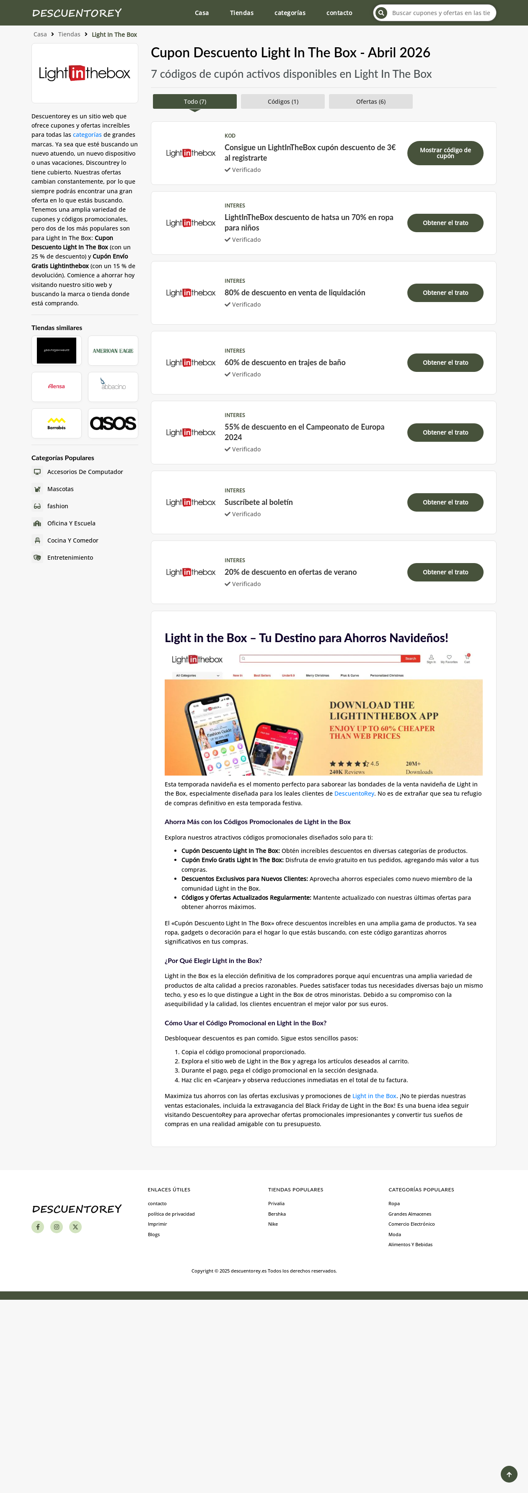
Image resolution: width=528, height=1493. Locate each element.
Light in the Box (374, 1096)
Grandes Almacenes (409, 1214)
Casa (202, 13)
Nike (273, 1224)
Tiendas (242, 13)
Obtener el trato (445, 223)
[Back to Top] (509, 1474)
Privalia (276, 1203)
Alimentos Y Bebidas (410, 1244)
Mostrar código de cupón (445, 153)
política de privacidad (171, 1214)
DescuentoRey (354, 793)
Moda (394, 1234)
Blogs (154, 1234)
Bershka (277, 1214)
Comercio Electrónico (411, 1224)
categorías (289, 13)
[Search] (381, 13)
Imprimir (157, 1224)
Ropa (394, 1203)
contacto (339, 13)
